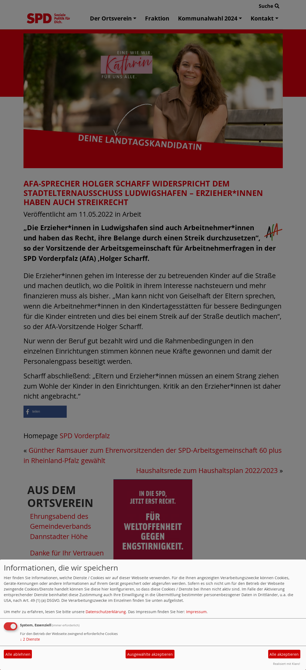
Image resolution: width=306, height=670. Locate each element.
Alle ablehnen (18, 654)
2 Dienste (30, 639)
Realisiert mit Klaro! (286, 664)
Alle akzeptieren (284, 654)
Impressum (196, 611)
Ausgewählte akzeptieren (150, 654)
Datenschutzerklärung (106, 611)
